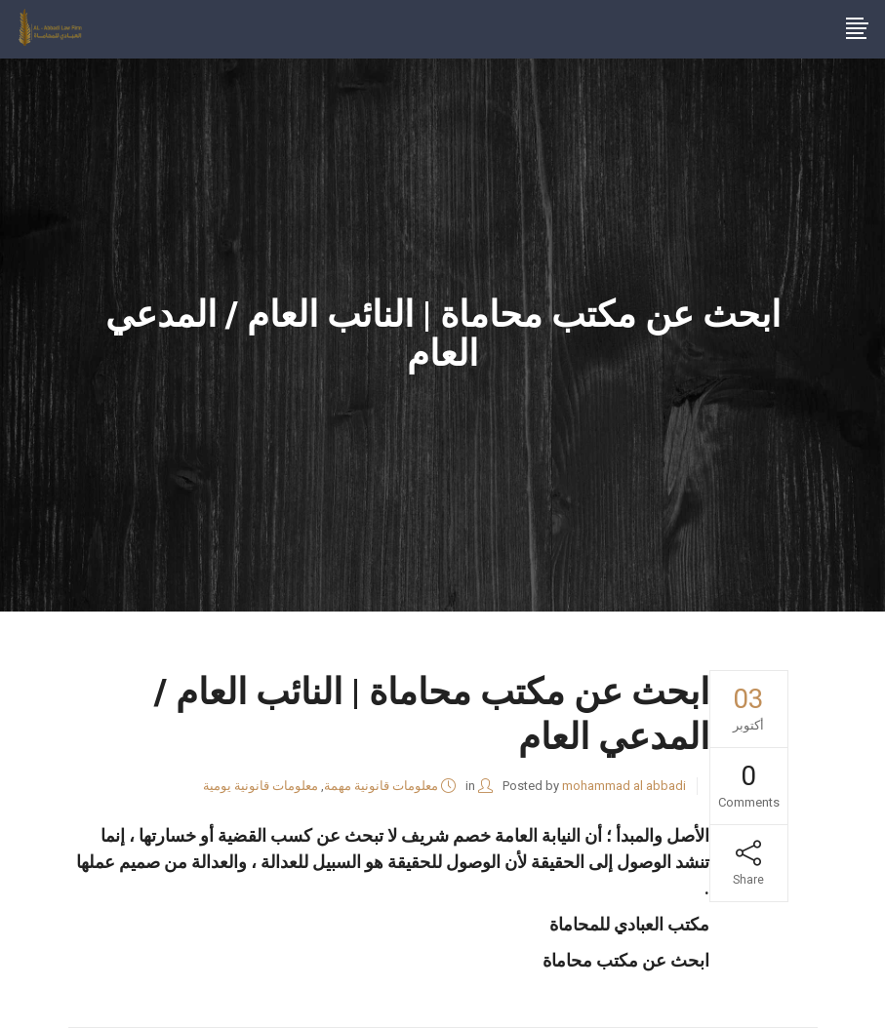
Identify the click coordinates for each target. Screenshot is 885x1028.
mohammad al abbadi (624, 785)
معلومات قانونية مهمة (381, 785)
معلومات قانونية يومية (260, 785)
